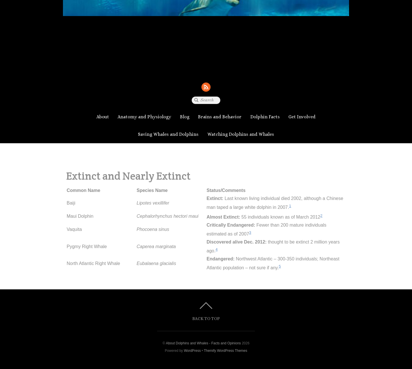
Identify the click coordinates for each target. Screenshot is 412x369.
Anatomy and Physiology (144, 116)
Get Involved (302, 116)
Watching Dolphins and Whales (240, 134)
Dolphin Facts (265, 116)
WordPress (192, 351)
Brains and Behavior (219, 116)
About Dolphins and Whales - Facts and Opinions (203, 343)
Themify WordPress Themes (225, 351)
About (102, 116)
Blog (184, 116)
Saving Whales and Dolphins (168, 134)
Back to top (206, 318)
